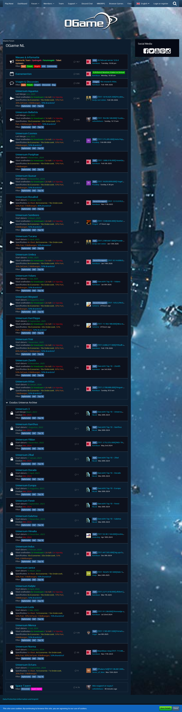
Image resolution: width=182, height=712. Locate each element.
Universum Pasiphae (27, 154)
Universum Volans (25, 275)
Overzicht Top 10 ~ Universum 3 (111, 412)
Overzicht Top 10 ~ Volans (109, 281)
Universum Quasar (25, 175)
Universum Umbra (25, 254)
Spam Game (36, 689)
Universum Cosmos (26, 133)
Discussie (46, 85)
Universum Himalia (26, 531)
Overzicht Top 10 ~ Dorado (109, 473)
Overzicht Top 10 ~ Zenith (109, 366)
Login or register (161, 3)
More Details (166, 708)
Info (43, 66)
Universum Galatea (26, 515)
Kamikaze (96, 63)
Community (51, 66)
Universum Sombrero (27, 215)
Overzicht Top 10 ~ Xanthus (110, 427)
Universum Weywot (26, 296)
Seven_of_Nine (98, 672)
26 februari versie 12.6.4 (108, 60)
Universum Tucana (26, 236)
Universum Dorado (26, 470)
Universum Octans (25, 664)
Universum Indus (24, 546)
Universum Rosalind (26, 196)
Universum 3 (22, 408)
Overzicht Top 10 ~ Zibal (108, 457)
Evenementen (23, 73)
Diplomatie (26, 106)
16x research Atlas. (108, 81)
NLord (94, 415)
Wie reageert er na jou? (102, 686)
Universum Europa (25, 485)
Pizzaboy (95, 142)
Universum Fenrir (25, 500)
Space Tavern (23, 685)
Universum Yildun (25, 439)
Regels (37, 66)
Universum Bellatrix (26, 112)
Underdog (96, 537)
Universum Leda (24, 607)
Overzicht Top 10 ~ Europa (109, 488)
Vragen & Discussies (27, 81)
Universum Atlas (24, 381)
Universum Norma (25, 646)
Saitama (95, 306)
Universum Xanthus (26, 424)
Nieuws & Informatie (27, 57)
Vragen (37, 85)
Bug (53, 85)
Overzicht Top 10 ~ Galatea (109, 519)
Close (176, 708)
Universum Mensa (25, 625)
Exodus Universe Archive (23, 402)
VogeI (94, 634)
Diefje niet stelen (99, 100)
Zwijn (94, 575)
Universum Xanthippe (27, 318)
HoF (34, 106)
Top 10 (40, 106)
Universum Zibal (24, 454)
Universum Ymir (24, 339)
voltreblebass (97, 121)
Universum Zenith (25, 360)
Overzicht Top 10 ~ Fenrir (108, 503)
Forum (29, 66)
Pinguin (95, 224)
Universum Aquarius (26, 91)
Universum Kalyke (25, 585)
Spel (23, 66)
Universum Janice (25, 567)
